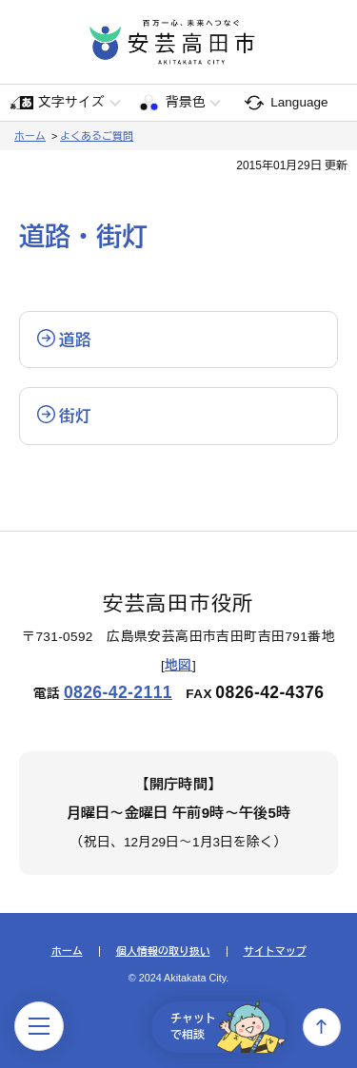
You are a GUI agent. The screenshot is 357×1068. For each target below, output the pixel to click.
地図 (178, 665)
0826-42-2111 (118, 692)
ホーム (30, 136)
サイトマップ (275, 951)
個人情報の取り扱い (163, 951)
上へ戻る (322, 1027)
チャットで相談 (228, 1027)
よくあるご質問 (96, 136)
